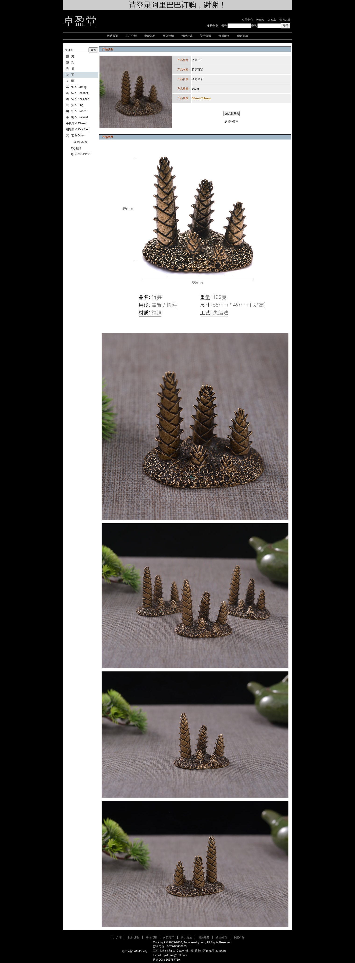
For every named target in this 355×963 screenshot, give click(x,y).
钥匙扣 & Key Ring (77, 129)
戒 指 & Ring (74, 105)
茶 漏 (70, 80)
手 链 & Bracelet (77, 117)
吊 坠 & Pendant (77, 93)
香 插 (70, 68)
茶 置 (70, 74)
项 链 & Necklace (77, 99)
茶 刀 (70, 56)
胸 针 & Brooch (76, 111)
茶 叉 (70, 62)
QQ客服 (76, 148)
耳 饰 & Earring (76, 87)
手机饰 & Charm (76, 123)
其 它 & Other (75, 135)
